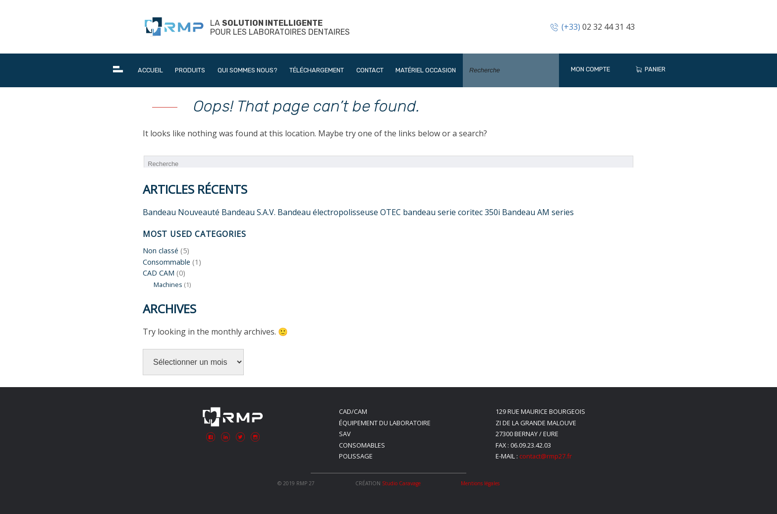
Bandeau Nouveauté (181, 212)
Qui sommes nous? (248, 70)
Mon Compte (590, 69)
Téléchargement (316, 70)
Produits (190, 70)
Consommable (166, 262)
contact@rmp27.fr (545, 456)
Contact (370, 70)
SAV (345, 433)
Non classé (160, 250)
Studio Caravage (401, 483)
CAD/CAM (353, 411)
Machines (168, 284)
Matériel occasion (425, 70)
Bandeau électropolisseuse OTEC (339, 212)
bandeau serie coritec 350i (451, 212)
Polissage (356, 456)
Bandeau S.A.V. (249, 212)
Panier (650, 69)
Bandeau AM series (538, 212)
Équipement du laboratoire (385, 422)
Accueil (150, 70)
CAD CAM (158, 273)
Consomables (362, 445)
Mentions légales (480, 483)
